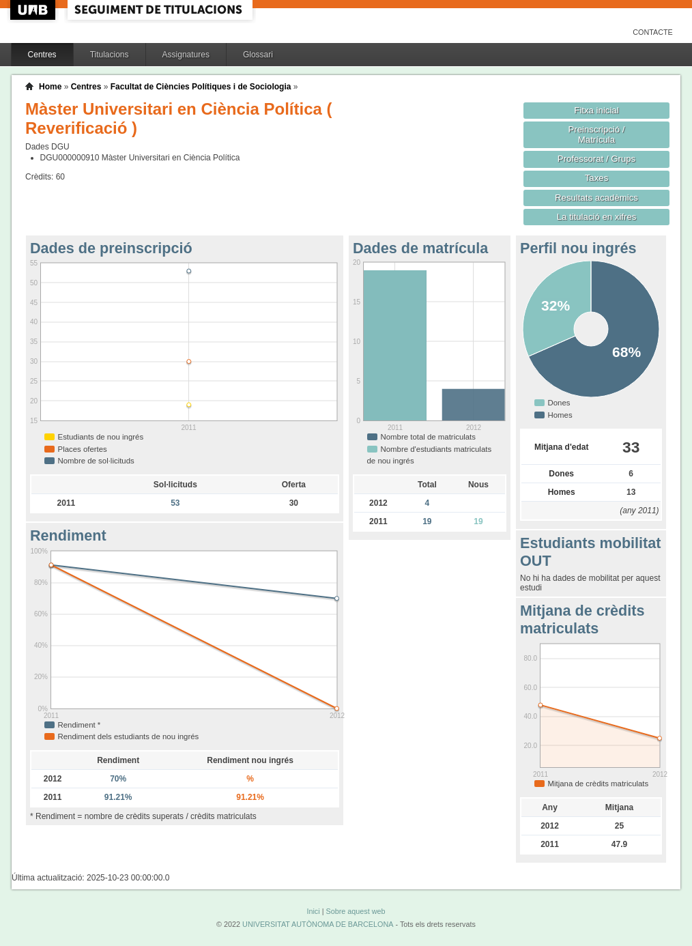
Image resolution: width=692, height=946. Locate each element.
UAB (34, 10)
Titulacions (109, 54)
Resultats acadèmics (596, 197)
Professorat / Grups (596, 159)
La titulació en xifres (597, 217)
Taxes (597, 178)
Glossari (258, 54)
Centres (42, 54)
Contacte (653, 32)
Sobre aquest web (355, 911)
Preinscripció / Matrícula (596, 134)
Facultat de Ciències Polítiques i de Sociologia (201, 86)
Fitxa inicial (596, 110)
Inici (312, 911)
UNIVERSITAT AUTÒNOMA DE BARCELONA (317, 924)
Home (50, 86)
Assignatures (186, 54)
